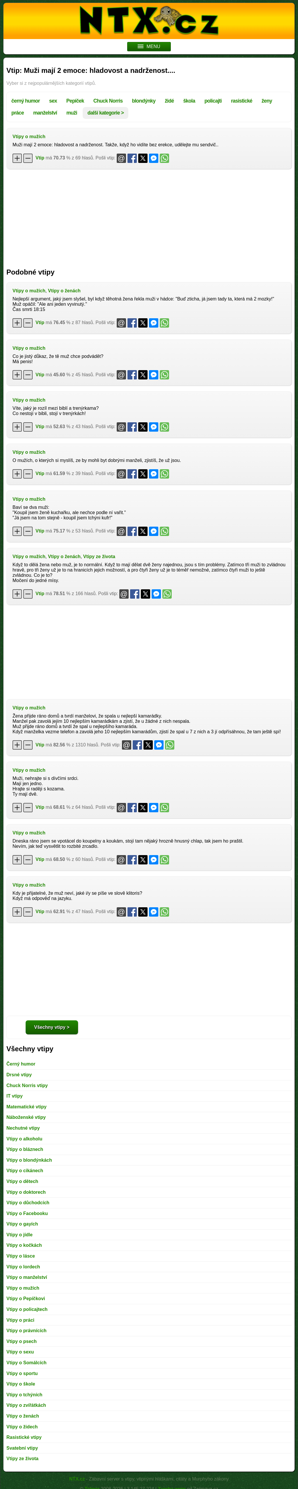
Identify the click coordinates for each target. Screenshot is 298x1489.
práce (17, 113)
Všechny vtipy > (51, 1027)
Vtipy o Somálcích (26, 1362)
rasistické (241, 101)
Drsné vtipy (19, 1074)
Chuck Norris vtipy (27, 1085)
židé (169, 101)
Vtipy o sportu (22, 1373)
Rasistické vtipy (24, 1437)
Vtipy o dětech (22, 1181)
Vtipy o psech (21, 1341)
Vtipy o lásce (20, 1256)
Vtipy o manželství (26, 1277)
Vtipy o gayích (22, 1223)
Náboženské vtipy (26, 1117)
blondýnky (144, 101)
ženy (267, 101)
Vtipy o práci (20, 1320)
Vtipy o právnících (26, 1330)
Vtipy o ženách (64, 290)
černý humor (25, 101)
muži (71, 113)
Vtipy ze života (99, 556)
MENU (149, 46)
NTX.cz (77, 1478)
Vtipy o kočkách (24, 1245)
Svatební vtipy (22, 1448)
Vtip (40, 157)
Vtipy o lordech (23, 1266)
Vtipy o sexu (20, 1351)
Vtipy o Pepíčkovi (25, 1298)
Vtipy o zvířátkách (26, 1405)
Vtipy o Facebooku (27, 1213)
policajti (212, 101)
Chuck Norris (108, 101)
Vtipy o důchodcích (27, 1202)
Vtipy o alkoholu (24, 1138)
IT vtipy (14, 1096)
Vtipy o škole (20, 1383)
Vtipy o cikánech (24, 1170)
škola (189, 101)
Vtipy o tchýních (24, 1394)
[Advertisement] (149, 215)
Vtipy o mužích (29, 136)
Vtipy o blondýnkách (29, 1160)
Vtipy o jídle (19, 1234)
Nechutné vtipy (23, 1128)
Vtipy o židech (22, 1426)
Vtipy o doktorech (26, 1192)
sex (53, 101)
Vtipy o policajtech (26, 1309)
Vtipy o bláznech (24, 1149)
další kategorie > (105, 113)
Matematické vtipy (26, 1106)
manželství (45, 113)
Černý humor (21, 1063)
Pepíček (75, 101)
